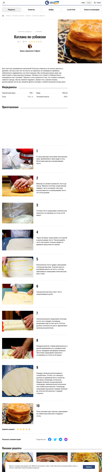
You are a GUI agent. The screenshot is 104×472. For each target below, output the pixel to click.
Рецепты (11, 10)
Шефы (51, 10)
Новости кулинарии (91, 10)
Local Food (71, 10)
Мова (83, 3)
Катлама (28, 15)
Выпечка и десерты (18, 15)
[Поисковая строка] (97, 2)
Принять (89, 467)
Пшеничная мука (8, 93)
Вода (38, 93)
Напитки (31, 10)
